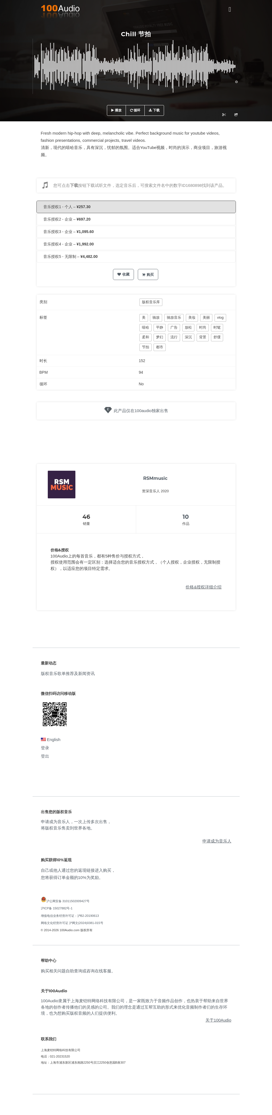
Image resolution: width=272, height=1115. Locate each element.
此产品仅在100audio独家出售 (141, 410)
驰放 (156, 317)
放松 (188, 327)
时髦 (217, 327)
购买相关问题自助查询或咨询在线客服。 (78, 971)
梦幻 (159, 337)
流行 (174, 337)
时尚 (202, 327)
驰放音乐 (174, 317)
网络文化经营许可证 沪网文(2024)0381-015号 (72, 923)
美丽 (206, 317)
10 (186, 516)
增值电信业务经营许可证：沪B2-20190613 (70, 915)
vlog (220, 317)
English (50, 739)
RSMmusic (155, 478)
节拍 (145, 347)
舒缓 (217, 337)
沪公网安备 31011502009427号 (68, 901)
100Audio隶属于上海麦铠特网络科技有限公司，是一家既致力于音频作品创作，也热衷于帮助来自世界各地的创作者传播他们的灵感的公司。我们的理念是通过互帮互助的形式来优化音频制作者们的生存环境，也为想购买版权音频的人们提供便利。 (134, 1006)
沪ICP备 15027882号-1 (57, 908)
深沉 (188, 337)
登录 (45, 747)
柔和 (145, 337)
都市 (159, 347)
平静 (159, 327)
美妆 (192, 317)
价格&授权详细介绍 (203, 587)
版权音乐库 (151, 302)
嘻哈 (145, 327)
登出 (45, 756)
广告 (174, 327)
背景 (202, 337)
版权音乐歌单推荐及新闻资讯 (68, 673)
